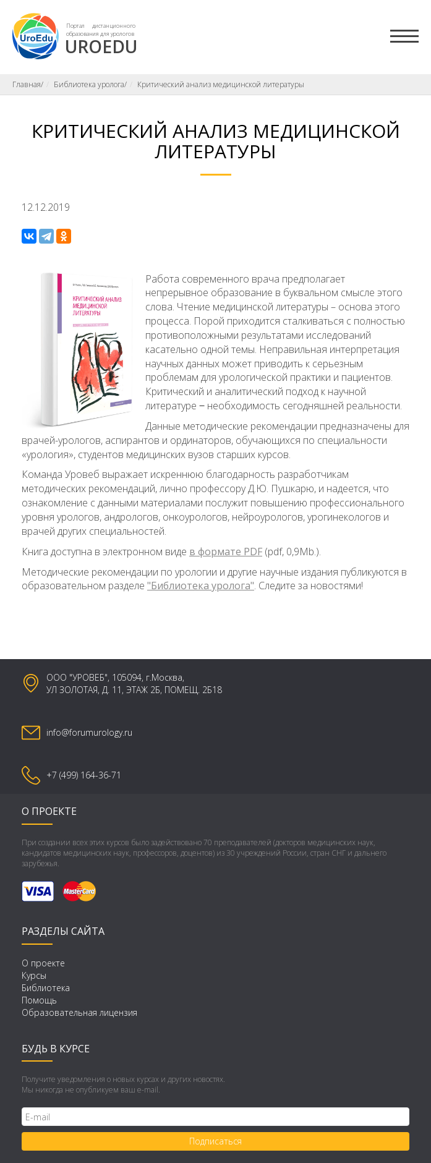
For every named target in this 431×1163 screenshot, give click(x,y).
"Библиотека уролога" (200, 585)
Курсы (34, 975)
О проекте (43, 963)
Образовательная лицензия (79, 1012)
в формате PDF (225, 551)
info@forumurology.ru (89, 732)
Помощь (39, 1000)
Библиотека (46, 988)
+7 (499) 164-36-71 (83, 775)
